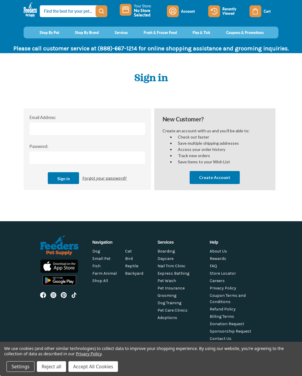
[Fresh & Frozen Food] (154, 32)
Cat (128, 251)
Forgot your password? (104, 178)
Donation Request (227, 323)
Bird (129, 258)
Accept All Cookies (93, 366)
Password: (38, 146)
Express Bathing (173, 273)
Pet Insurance (171, 288)
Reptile (131, 265)
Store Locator (223, 273)
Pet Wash (166, 280)
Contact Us (221, 338)
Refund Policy (223, 309)
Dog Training (169, 302)
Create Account (214, 177)
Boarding (166, 251)
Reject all (51, 366)
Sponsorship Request (230, 331)
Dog (96, 251)
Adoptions (167, 317)
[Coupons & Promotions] (239, 32)
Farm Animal (104, 273)
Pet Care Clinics (172, 310)
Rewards (218, 258)
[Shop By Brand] (81, 32)
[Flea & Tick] (196, 32)
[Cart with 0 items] (264, 11)
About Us (218, 251)
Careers (217, 280)
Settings (20, 366)
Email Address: (42, 117)
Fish (96, 265)
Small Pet (101, 258)
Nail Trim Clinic (171, 265)
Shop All (100, 280)
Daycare (165, 258)
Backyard (134, 273)
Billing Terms (222, 316)
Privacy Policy (223, 288)
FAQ (213, 265)
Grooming (166, 295)
